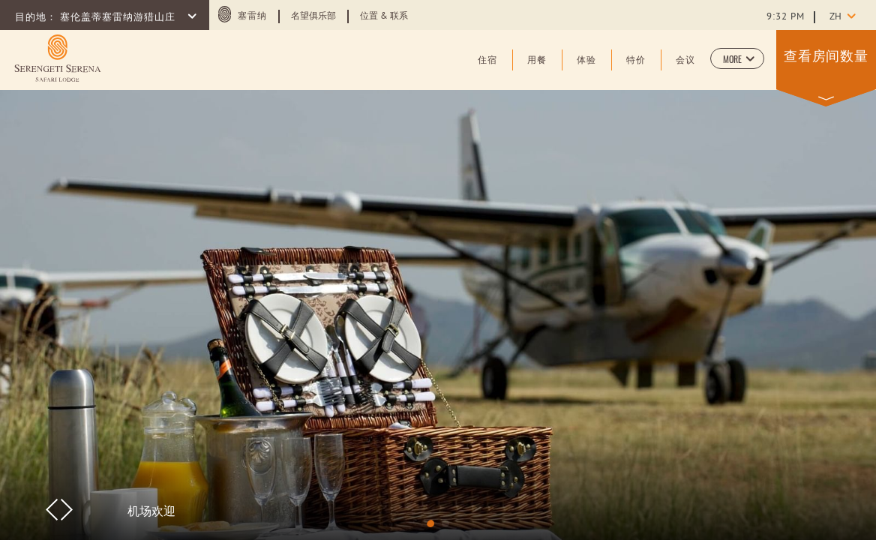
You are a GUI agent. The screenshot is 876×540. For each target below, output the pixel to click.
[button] (737, 58)
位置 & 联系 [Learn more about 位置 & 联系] (384, 16)
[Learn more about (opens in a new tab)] (57, 58)
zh (836, 17)
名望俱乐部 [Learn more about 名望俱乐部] (313, 16)
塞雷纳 (252, 16)
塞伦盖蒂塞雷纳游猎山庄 (119, 18)
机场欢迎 (152, 510)
